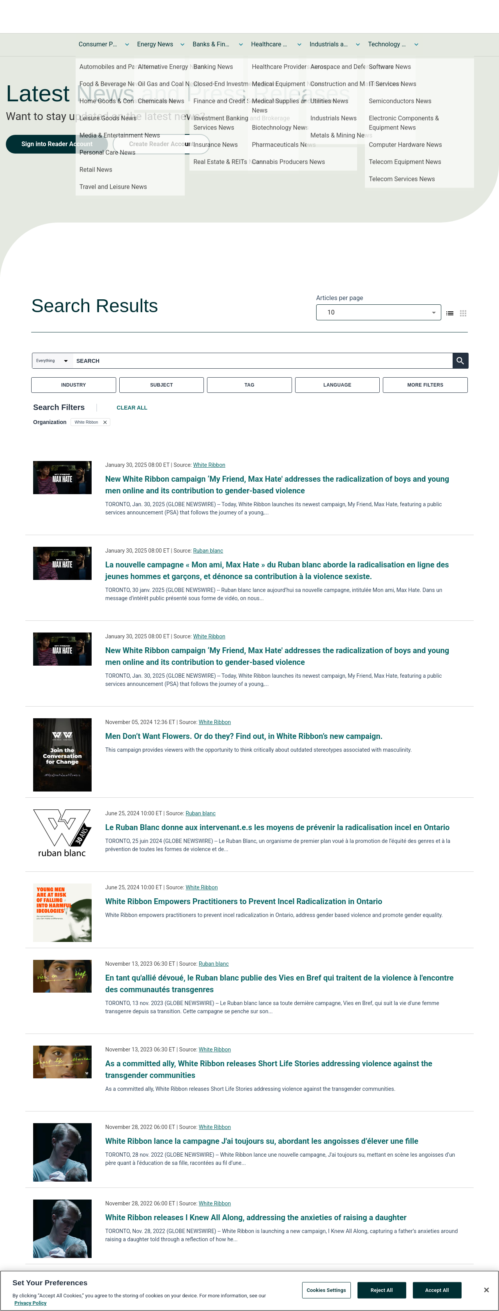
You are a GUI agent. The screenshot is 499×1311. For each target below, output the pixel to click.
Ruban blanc (208, 551)
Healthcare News (270, 44)
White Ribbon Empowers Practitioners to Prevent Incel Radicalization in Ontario (243, 901)
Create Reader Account (161, 144)
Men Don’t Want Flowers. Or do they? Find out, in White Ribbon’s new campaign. (243, 736)
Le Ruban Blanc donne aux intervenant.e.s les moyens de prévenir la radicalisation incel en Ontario (277, 827)
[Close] (486, 1291)
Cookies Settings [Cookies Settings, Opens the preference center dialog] (326, 1292)
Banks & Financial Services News (212, 44)
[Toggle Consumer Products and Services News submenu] (127, 44)
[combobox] (378, 312)
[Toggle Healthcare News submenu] (299, 44)
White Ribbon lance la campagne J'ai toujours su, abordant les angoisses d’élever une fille (261, 1141)
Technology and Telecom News (387, 44)
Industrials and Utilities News (329, 44)
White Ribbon (209, 465)
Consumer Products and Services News (98, 44)
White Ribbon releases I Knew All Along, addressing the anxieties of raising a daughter (256, 1217)
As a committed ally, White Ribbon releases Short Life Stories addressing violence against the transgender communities (268, 1069)
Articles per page (339, 298)
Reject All (382, 1292)
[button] (90, 422)
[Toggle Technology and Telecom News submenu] (416, 44)
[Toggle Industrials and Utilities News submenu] (358, 44)
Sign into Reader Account (56, 144)
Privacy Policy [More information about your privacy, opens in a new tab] (30, 1305)
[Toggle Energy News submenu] (182, 44)
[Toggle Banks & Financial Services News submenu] (241, 44)
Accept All (437, 1292)
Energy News (155, 44)
